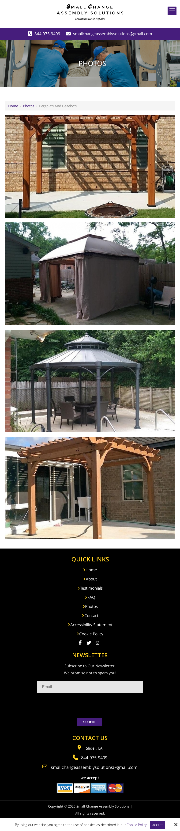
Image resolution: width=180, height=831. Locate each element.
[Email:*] (90, 687)
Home (13, 105)
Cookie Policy (136, 825)
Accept (157, 825)
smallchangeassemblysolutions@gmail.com (112, 33)
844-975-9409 (47, 33)
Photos (28, 105)
